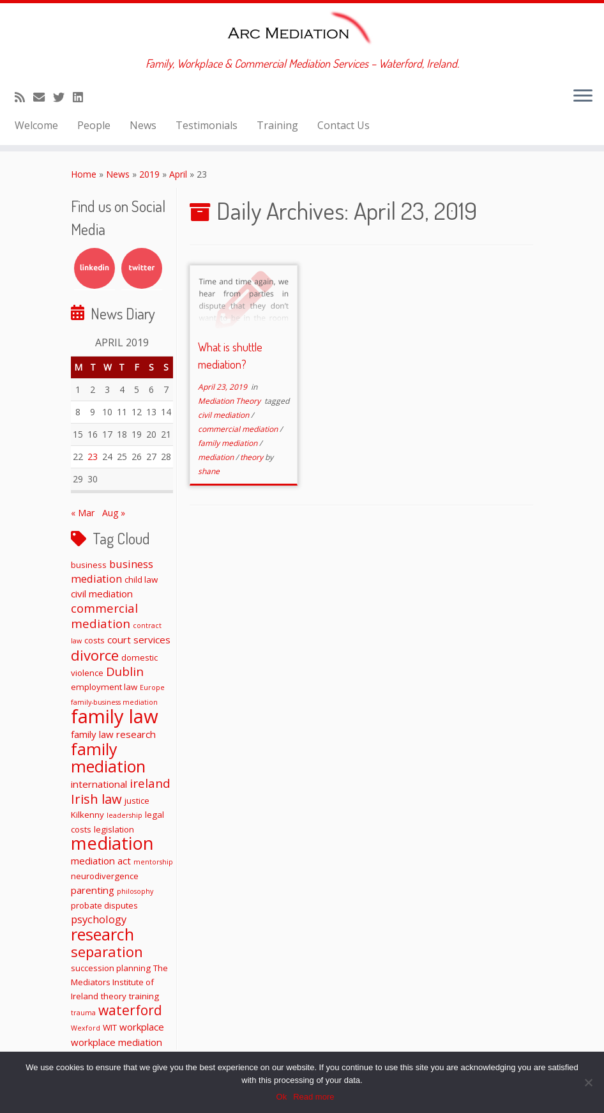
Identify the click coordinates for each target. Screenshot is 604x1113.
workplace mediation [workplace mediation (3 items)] (116, 1042)
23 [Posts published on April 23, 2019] (92, 456)
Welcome (36, 125)
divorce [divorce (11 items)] (95, 654)
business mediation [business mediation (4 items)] (112, 571)
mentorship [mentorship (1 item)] (153, 861)
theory (252, 457)
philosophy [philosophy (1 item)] (135, 891)
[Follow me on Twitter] (63, 97)
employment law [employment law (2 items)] (104, 687)
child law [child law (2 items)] (141, 579)
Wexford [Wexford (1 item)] (85, 1028)
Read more (313, 1096)
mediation (217, 457)
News (143, 125)
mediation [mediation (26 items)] (112, 843)
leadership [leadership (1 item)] (124, 815)
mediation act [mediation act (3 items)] (101, 860)
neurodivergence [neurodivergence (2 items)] (105, 876)
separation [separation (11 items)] (107, 951)
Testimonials (207, 125)
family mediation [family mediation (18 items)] (108, 757)
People (93, 125)
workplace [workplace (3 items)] (141, 1026)
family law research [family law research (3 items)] (113, 734)
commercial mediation (239, 429)
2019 (149, 174)
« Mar (82, 513)
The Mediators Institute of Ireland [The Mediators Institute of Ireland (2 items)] (119, 982)
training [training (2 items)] (144, 996)
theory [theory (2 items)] (113, 996)
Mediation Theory (230, 400)
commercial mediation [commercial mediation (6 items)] (104, 615)
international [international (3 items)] (99, 784)
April (178, 174)
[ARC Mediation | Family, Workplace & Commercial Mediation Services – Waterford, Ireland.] (302, 30)
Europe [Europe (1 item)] (152, 687)
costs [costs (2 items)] (94, 640)
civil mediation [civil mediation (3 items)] (102, 593)
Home (83, 174)
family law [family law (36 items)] (114, 716)
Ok (281, 1096)
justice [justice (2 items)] (137, 800)
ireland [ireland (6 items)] (150, 783)
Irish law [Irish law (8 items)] (96, 799)
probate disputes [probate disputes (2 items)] (104, 905)
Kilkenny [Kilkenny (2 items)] (87, 814)
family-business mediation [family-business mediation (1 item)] (114, 702)
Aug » (113, 513)
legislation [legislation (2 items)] (114, 829)
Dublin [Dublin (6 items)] (125, 671)
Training (277, 125)
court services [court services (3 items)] (138, 639)
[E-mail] (43, 97)
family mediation (228, 443)
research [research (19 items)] (102, 934)
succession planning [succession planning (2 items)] (111, 968)
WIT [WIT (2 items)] (110, 1027)
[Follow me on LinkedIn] (82, 97)
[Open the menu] (583, 96)
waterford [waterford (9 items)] (130, 1010)
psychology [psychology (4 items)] (98, 919)
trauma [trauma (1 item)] (83, 1012)
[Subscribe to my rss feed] (24, 97)
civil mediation (224, 415)
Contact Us (343, 125)
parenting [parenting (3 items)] (92, 890)
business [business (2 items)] (89, 565)
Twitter (141, 268)
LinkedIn (94, 268)
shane (209, 471)
